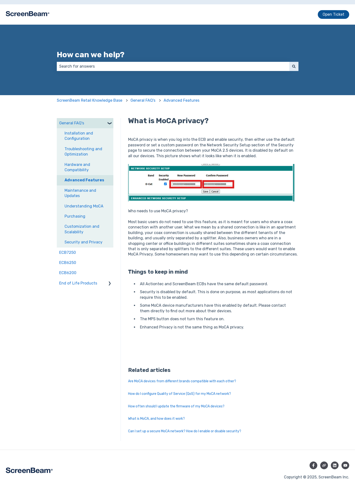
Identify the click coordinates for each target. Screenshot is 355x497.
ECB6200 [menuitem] (67, 272)
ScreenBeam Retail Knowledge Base (89, 100)
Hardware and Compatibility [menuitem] (77, 167)
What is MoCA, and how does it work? (156, 419)
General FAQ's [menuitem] (71, 123)
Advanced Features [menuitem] (84, 180)
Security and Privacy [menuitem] (83, 242)
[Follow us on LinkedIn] (335, 465)
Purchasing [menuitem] (75, 216)
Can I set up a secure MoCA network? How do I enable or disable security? (184, 431)
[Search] (293, 66)
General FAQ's (142, 100)
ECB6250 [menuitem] (67, 262)
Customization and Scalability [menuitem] (82, 229)
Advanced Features (181, 100)
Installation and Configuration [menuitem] (79, 136)
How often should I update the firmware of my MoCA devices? (176, 406)
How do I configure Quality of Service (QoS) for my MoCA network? (179, 394)
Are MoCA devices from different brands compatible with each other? (182, 381)
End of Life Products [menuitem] (78, 283)
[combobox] (173, 66)
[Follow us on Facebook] (313, 465)
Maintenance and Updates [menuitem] (80, 193)
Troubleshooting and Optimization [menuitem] (83, 151)
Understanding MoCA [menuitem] (84, 206)
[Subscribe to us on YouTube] (345, 465)
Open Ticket (333, 14)
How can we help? (90, 54)
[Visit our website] (324, 465)
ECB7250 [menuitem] (67, 252)
